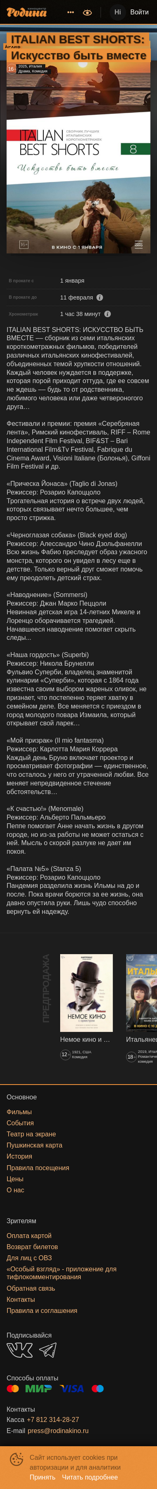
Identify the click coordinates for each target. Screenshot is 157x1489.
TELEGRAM (47, 1350)
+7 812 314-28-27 (53, 1419)
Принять (43, 1477)
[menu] (65, 12)
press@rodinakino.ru (58, 1430)
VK (20, 1350)
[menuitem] (70, 12)
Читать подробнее (90, 1477)
